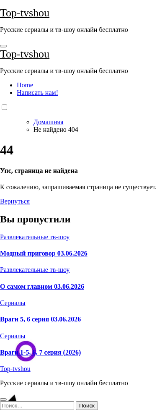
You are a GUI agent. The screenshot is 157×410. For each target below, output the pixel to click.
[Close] (3, 399)
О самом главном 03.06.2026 (42, 286)
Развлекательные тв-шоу (34, 236)
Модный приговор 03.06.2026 (44, 253)
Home (25, 85)
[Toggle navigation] (3, 46)
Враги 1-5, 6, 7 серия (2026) (40, 352)
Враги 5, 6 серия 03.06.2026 (40, 319)
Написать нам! (37, 92)
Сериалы (13, 302)
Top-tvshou (24, 13)
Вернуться (15, 201)
